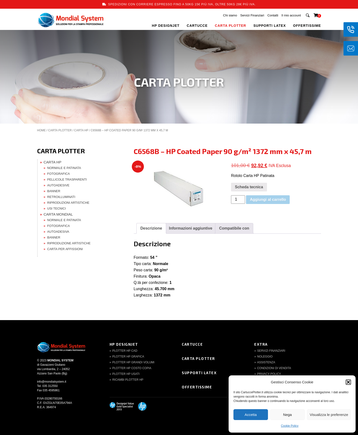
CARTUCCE (197, 26)
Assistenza (266, 362)
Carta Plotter (198, 358)
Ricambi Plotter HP (127, 379)
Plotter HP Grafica (128, 356)
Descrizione (151, 228)
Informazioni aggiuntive (190, 228)
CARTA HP (81, 130)
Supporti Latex (199, 373)
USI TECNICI (56, 208)
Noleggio (265, 356)
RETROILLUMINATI (61, 197)
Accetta (251, 415)
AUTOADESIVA (58, 231)
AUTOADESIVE (58, 185)
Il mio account (291, 15)
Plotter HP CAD (124, 350)
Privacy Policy (269, 374)
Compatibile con (234, 228)
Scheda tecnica (249, 187)
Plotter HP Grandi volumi (133, 362)
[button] (348, 382)
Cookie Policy (290, 426)
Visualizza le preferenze (329, 415)
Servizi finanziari (271, 350)
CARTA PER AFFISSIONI (65, 249)
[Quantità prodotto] (238, 199)
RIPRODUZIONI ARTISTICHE (68, 202)
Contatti (272, 15)
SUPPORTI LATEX (269, 26)
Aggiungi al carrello (268, 199)
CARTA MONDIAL (58, 214)
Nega (287, 415)
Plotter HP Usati (126, 374)
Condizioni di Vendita (274, 368)
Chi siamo (230, 15)
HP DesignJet (124, 344)
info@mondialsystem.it (51, 381)
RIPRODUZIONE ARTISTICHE (69, 243)
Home (41, 130)
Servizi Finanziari (252, 15)
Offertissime (197, 387)
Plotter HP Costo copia (131, 368)
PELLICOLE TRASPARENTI (67, 179)
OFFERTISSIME (307, 26)
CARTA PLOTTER (230, 26)
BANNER (53, 191)
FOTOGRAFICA (58, 173)
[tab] (151, 228)
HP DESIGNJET (165, 26)
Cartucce (192, 344)
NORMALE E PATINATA (64, 168)
